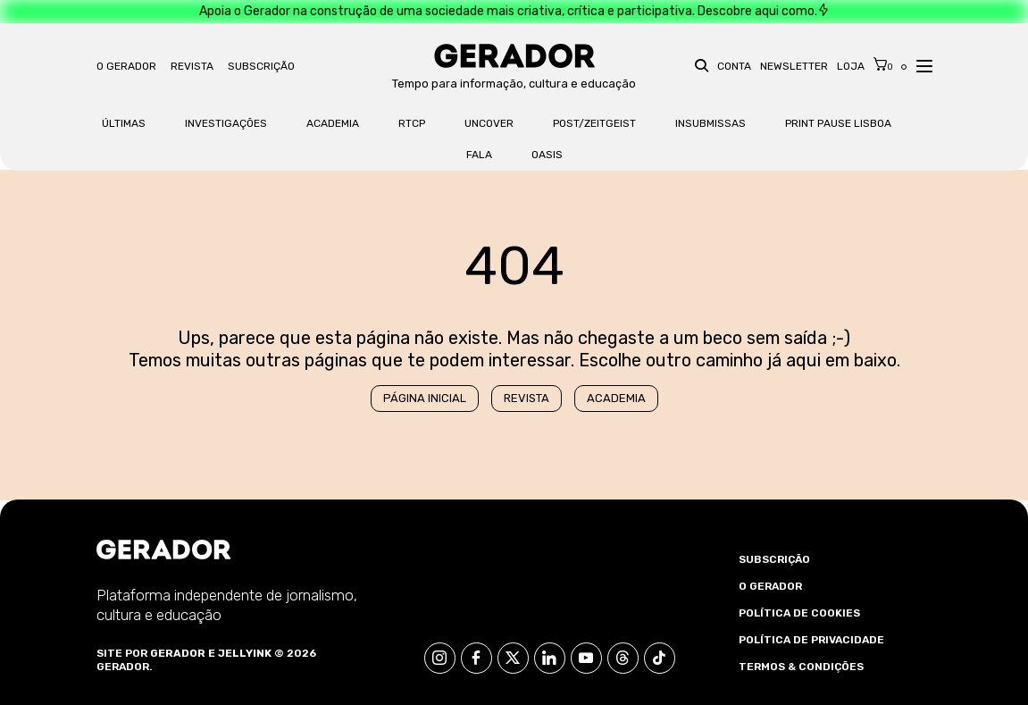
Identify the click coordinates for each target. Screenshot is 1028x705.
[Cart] (883, 64)
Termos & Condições (801, 666)
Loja (851, 66)
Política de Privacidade (811, 640)
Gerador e (182, 653)
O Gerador (126, 66)
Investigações (226, 123)
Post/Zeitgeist (594, 123)
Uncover (489, 123)
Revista (192, 66)
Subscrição (261, 66)
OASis (547, 154)
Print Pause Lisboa (838, 123)
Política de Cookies (799, 613)
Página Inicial (424, 398)
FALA (479, 154)
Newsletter (794, 66)
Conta (734, 66)
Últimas (124, 123)
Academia (332, 123)
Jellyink (245, 653)
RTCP (411, 123)
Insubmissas (710, 123)
